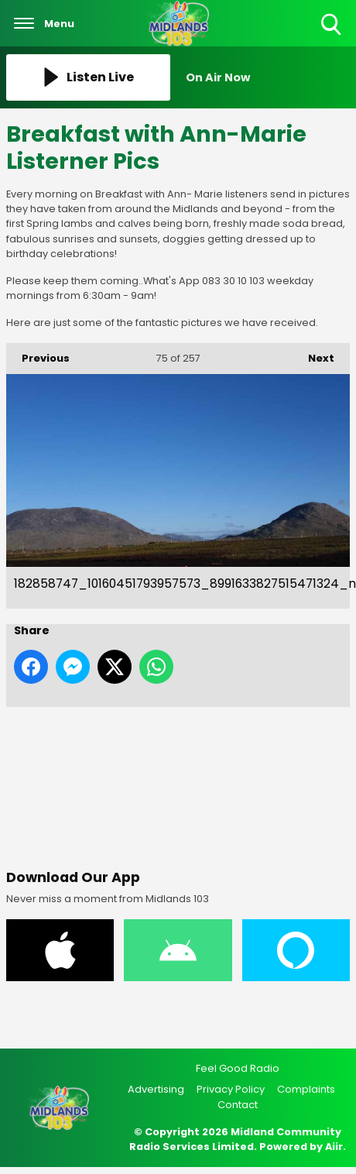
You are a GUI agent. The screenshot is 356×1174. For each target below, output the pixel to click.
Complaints (306, 1089)
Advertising (156, 1089)
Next (313, 354)
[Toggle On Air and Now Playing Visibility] (268, 77)
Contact (237, 1104)
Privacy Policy (231, 1089)
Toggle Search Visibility (332, 25)
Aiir (334, 1146)
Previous (38, 354)
